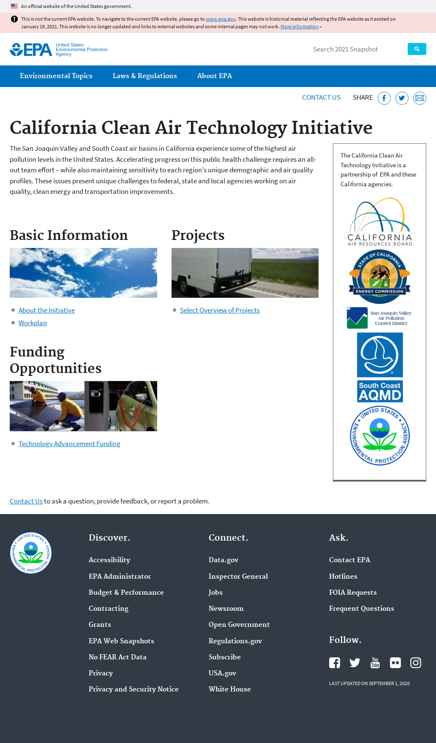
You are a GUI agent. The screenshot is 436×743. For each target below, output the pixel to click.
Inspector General (238, 577)
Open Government (239, 625)
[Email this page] (419, 98)
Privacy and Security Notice (134, 690)
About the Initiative (47, 310)
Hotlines (343, 577)
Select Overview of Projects (220, 310)
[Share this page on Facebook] (384, 98)
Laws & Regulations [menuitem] (145, 76)
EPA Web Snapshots (121, 641)
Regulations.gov (235, 641)
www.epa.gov (221, 19)
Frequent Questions (361, 609)
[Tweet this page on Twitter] (402, 98)
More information (300, 26)
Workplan (33, 322)
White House (230, 690)
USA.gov (222, 674)
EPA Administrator (120, 577)
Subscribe (225, 657)
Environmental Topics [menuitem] (56, 76)
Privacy (101, 674)
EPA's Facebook (334, 662)
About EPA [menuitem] (214, 76)
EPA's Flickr (395, 662)
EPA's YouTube (375, 662)
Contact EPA (349, 560)
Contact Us (321, 97)
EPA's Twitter (354, 662)
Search (417, 49)
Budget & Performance (126, 593)
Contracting (108, 609)
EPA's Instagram (415, 662)
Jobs (216, 593)
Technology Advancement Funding (69, 443)
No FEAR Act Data (118, 657)
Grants (100, 625)
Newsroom (226, 609)
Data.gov (223, 560)
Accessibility (109, 560)
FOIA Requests (353, 593)
